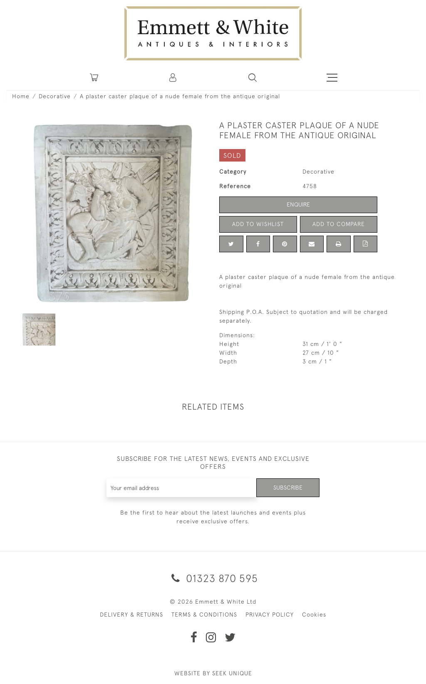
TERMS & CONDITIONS (204, 614)
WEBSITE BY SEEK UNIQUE (213, 673)
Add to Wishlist (258, 224)
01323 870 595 (213, 578)
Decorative (55, 96)
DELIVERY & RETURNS (131, 614)
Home (21, 96)
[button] (252, 77)
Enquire (298, 204)
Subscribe (287, 487)
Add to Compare (338, 224)
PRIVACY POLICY (269, 614)
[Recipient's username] (181, 487)
